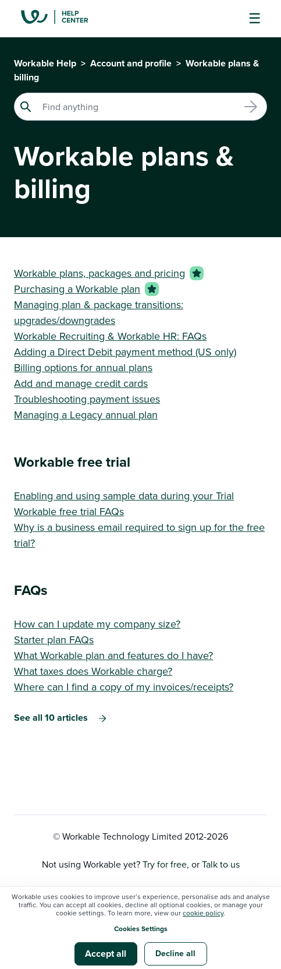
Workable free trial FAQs (69, 511)
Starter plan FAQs (54, 639)
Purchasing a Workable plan (77, 288)
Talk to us (221, 864)
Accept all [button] (105, 953)
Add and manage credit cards (81, 383)
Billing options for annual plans (83, 367)
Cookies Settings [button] (141, 928)
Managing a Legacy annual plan (86, 414)
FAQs (30, 590)
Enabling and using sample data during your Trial (124, 495)
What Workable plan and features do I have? (113, 655)
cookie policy (203, 913)
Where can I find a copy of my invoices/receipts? (123, 686)
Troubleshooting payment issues (87, 399)
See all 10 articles (51, 718)
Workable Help (45, 63)
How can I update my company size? (97, 623)
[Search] (140, 107)
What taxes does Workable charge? (93, 671)
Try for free (165, 864)
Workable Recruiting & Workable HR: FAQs (110, 336)
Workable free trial (72, 462)
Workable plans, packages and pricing (99, 273)
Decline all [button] (175, 953)
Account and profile (131, 63)
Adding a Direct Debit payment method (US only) (125, 351)
